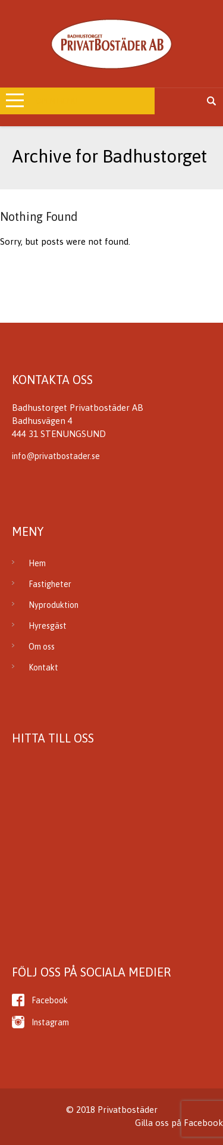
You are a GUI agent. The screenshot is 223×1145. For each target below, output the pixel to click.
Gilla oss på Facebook (179, 1123)
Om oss (42, 646)
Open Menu (57, 100)
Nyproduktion (53, 605)
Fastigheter (50, 584)
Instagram (50, 1022)
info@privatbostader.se (56, 456)
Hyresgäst (48, 626)
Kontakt (43, 667)
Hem (37, 563)
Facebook (50, 1000)
